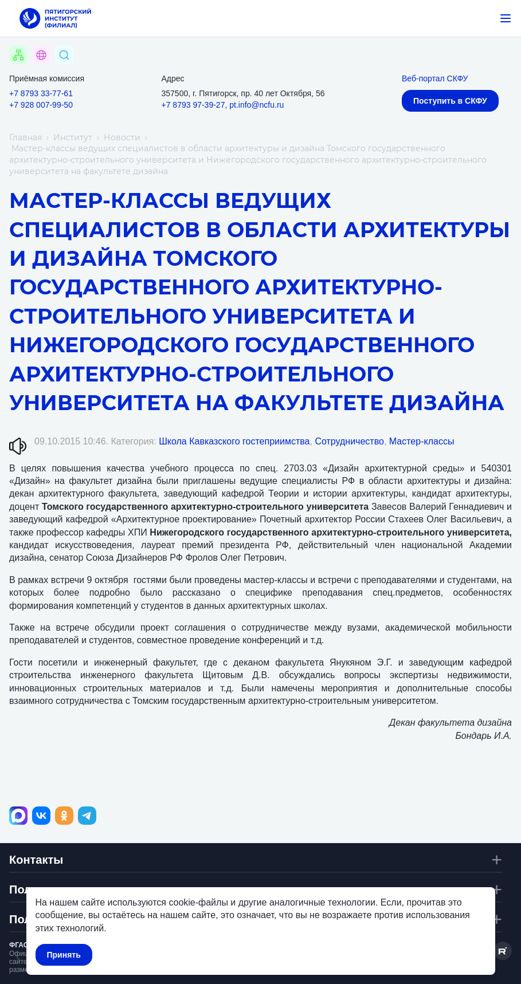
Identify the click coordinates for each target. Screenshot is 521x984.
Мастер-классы (422, 441)
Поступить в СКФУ (450, 100)
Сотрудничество (349, 441)
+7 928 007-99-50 (41, 104)
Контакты (36, 859)
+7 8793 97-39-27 (193, 104)
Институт (72, 137)
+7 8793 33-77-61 (41, 93)
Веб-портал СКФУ (435, 78)
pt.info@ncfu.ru (256, 104)
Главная (25, 137)
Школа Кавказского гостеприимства (234, 441)
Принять (63, 954)
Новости (122, 137)
